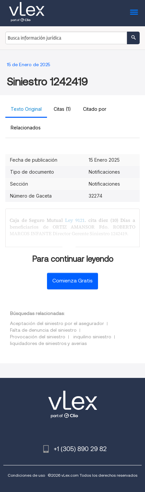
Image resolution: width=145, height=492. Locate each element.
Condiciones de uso (26, 475)
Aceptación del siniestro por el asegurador (57, 323)
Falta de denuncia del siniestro (43, 330)
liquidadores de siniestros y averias (48, 343)
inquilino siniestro (92, 336)
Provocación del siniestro (37, 336)
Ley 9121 (75, 220)
